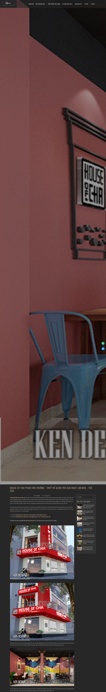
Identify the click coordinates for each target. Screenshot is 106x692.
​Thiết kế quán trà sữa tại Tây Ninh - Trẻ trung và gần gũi (88, 542)
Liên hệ (93, 4)
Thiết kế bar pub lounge (54, 4)
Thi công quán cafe (67, 4)
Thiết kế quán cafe (40, 4)
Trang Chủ (31, 4)
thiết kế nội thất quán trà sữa (32, 520)
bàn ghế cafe (79, 4)
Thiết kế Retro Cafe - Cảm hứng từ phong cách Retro (89, 535)
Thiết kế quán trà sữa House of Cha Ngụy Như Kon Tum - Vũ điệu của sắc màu (33, 516)
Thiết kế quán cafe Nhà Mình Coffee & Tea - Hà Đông (88, 512)
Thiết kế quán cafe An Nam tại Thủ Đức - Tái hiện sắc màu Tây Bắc (88, 548)
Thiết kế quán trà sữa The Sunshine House (89, 524)
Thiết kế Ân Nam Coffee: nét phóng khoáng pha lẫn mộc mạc (89, 518)
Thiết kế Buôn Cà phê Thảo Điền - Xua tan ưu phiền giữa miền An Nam (89, 506)
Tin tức (86, 4)
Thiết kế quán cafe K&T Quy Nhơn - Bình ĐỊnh (88, 529)
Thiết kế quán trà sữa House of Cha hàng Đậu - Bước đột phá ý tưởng (31, 514)
